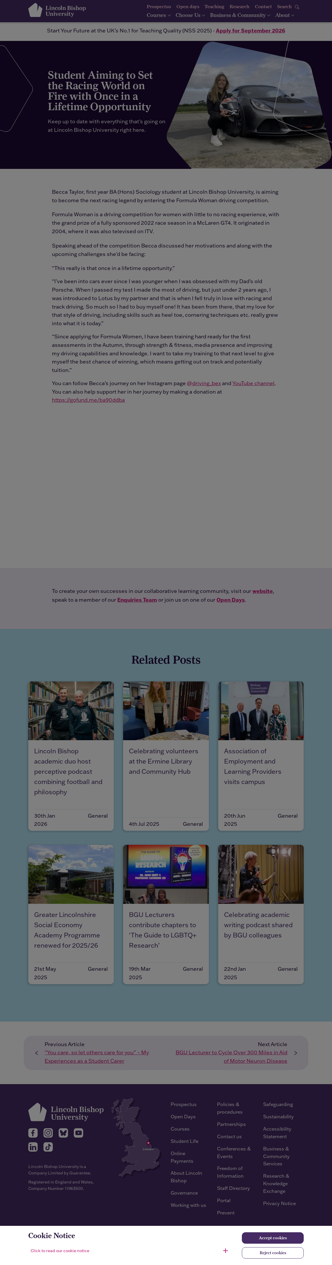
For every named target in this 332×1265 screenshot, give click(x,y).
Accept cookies (273, 1237)
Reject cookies (273, 1252)
